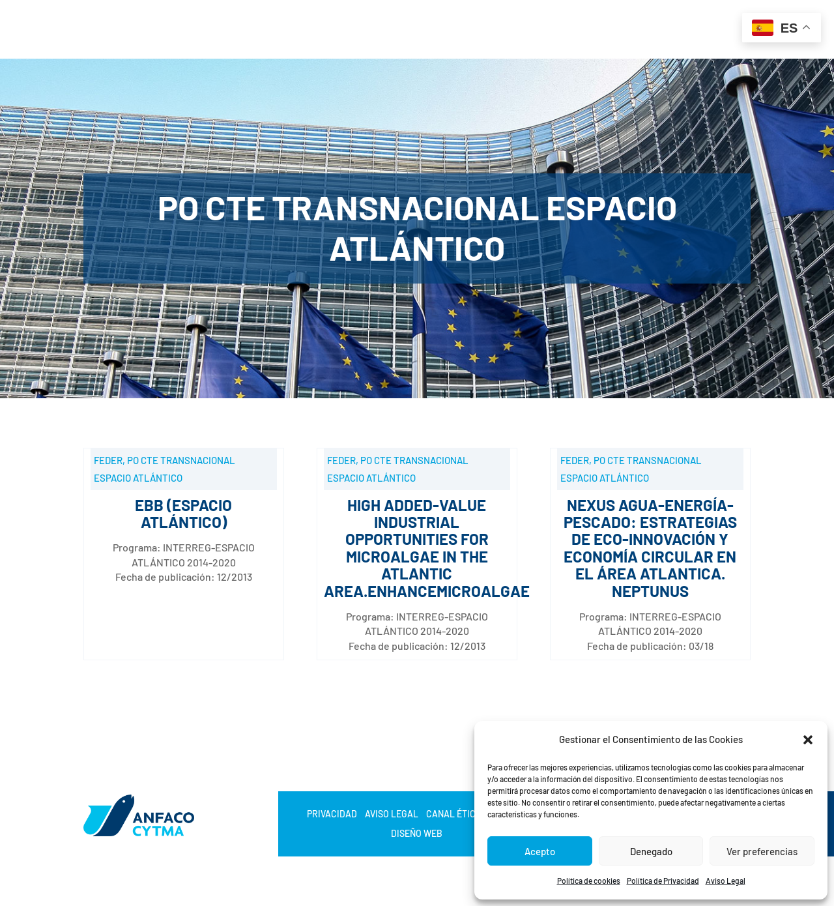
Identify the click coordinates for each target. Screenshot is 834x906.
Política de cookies (588, 880)
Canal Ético (454, 814)
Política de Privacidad (663, 880)
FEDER (108, 460)
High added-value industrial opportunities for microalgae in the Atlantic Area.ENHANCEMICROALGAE (427, 547)
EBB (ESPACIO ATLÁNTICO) (183, 513)
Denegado (651, 851)
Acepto (540, 851)
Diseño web (416, 834)
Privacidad (332, 814)
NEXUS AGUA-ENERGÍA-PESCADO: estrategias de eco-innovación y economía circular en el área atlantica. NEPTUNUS (650, 547)
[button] (807, 739)
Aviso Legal (725, 880)
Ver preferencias (762, 851)
